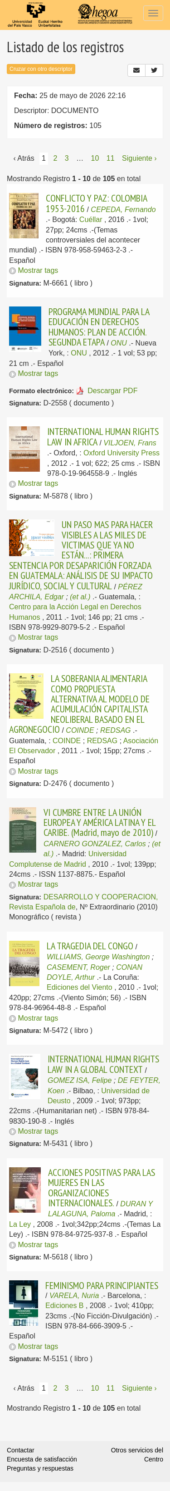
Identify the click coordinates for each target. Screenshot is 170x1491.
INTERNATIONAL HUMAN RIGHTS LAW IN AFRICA (103, 436)
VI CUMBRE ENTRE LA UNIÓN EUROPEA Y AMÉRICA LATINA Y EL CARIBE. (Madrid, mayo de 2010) (99, 822)
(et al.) (80, 597)
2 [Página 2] (55, 158)
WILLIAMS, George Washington (98, 957)
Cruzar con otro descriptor (41, 69)
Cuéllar (90, 219)
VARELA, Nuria (74, 1295)
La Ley (20, 1224)
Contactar (20, 1450)
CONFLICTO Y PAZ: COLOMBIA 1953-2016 (96, 203)
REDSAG (115, 730)
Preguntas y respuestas (40, 1468)
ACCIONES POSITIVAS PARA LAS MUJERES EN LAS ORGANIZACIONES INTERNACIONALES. (101, 1187)
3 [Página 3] (67, 158)
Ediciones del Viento (79, 987)
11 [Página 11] (111, 158)
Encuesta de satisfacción (42, 1459)
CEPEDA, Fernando (123, 209)
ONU (119, 343)
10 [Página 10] (95, 158)
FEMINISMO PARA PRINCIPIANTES (101, 1285)
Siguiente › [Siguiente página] (139, 158)
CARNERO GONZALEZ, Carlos (95, 844)
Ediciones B (64, 1305)
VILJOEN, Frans (129, 443)
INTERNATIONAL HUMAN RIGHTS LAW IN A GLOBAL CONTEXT (103, 1063)
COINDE (80, 730)
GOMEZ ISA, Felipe (80, 1080)
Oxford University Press (121, 453)
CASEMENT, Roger (78, 967)
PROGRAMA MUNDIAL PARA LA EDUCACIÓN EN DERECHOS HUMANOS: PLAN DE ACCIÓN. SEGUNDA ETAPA (99, 326)
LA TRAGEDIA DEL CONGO (90, 945)
